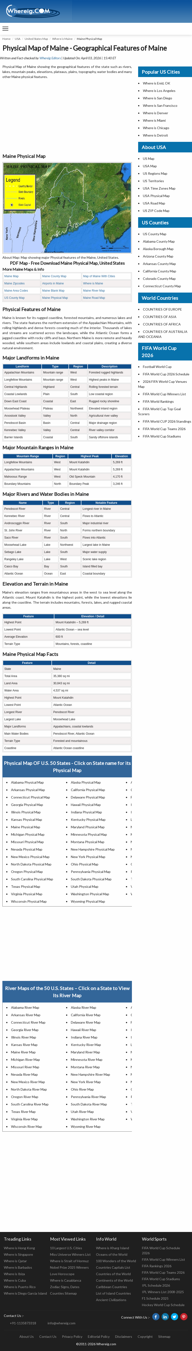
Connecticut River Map (28, 1022)
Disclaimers (123, 1336)
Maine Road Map (94, 298)
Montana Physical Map (87, 842)
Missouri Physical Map (27, 842)
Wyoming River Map (86, 1126)
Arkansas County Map (159, 264)
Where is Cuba (15, 1280)
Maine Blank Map (53, 290)
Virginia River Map (24, 1119)
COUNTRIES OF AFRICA (162, 324)
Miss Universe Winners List (70, 1254)
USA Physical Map (156, 196)
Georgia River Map (25, 1030)
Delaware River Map (86, 1022)
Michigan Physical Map (28, 834)
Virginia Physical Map (26, 894)
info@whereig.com (61, 1323)
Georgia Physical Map (27, 805)
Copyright (145, 1336)
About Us (26, 1336)
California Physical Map (88, 790)
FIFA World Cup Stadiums (162, 436)
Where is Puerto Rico (20, 1287)
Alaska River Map (83, 1007)
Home (6, 39)
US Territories (153, 181)
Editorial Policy (99, 1336)
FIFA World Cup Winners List (164, 394)
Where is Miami (154, 120)
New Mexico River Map (28, 1082)
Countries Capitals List (113, 1267)
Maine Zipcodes (14, 283)
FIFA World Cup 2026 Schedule (166, 374)
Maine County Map (54, 276)
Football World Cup (157, 367)
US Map (148, 158)
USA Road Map (154, 203)
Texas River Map (23, 1112)
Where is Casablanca (65, 1280)
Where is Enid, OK (156, 83)
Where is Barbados (18, 1267)
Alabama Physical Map (27, 782)
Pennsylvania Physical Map (91, 872)
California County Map (159, 271)
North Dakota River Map (29, 1089)
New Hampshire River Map (90, 1074)
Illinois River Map (23, 1037)
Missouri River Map (25, 1067)
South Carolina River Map (30, 1104)
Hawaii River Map (83, 1030)
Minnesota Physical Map (89, 834)
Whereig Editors (50, 58)
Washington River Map (88, 1119)
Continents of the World (114, 1280)
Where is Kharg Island (112, 1248)
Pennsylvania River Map (88, 1097)
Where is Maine (62, 39)
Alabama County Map (159, 241)
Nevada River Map (24, 1074)
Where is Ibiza (14, 1274)
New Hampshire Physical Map (93, 849)
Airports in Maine (53, 283)
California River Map (86, 1015)
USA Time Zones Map (159, 188)
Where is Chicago (156, 128)
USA (17, 39)
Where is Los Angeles (159, 91)
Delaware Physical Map (88, 797)
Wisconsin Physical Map (29, 901)
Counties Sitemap (63, 1293)
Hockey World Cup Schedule (163, 1305)
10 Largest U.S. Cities (66, 1248)
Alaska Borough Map (158, 249)
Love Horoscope (62, 1274)
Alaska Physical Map (86, 782)
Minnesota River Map (86, 1059)
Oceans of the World (111, 1254)
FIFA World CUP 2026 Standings (167, 421)
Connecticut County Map (162, 286)
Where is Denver (155, 113)
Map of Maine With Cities (99, 276)
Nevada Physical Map (26, 849)
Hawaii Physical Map (86, 805)
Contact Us (47, 1336)
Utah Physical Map (84, 886)
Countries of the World (113, 1274)
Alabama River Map (25, 1007)
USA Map (150, 166)
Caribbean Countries (111, 1287)
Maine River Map (94, 290)
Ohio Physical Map (84, 864)
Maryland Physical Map (88, 827)
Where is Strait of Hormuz (69, 1261)
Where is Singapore (18, 1254)
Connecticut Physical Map (30, 797)
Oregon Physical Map (27, 872)
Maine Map (11, 276)
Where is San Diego (157, 98)
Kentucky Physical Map (88, 819)
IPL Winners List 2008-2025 (163, 1292)
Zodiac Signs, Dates (64, 1287)
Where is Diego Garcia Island (25, 1293)
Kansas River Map (24, 1045)
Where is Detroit (155, 135)
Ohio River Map (82, 1089)
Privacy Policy (72, 1336)
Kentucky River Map (86, 1045)
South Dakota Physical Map (91, 879)
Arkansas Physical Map (28, 790)
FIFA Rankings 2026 (156, 1266)
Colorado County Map (159, 278)
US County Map (14, 298)
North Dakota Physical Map (31, 864)
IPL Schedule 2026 (156, 1285)
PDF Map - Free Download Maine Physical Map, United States (67, 263)
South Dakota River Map (89, 1104)
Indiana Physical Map (86, 812)
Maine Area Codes (16, 290)
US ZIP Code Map (156, 211)
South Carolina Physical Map (32, 879)
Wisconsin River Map (26, 1126)
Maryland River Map (85, 1052)
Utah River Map (82, 1112)
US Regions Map (155, 173)
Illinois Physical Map (26, 812)
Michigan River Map (25, 1059)
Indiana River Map (84, 1037)
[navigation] (5, 29)
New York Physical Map (88, 857)
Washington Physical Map (90, 894)
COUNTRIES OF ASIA (159, 317)
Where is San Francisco (160, 105)
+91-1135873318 (23, 1323)
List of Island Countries (113, 1293)
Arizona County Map (158, 256)
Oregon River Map (24, 1097)
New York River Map (86, 1082)
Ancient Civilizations (111, 1300)
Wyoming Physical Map (88, 901)
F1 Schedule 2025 (155, 1298)
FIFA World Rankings (158, 401)
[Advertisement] (67, 116)
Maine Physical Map (55, 298)
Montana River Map (85, 1067)
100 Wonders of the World (116, 1261)
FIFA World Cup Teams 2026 (164, 429)
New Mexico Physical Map (30, 857)
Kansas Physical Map (26, 819)
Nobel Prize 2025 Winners (69, 1267)
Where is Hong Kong (19, 1248)
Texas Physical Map (25, 886)
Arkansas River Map (25, 1015)
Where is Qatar (15, 1261)
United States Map (36, 39)
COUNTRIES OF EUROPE (162, 309)
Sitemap (164, 1336)
